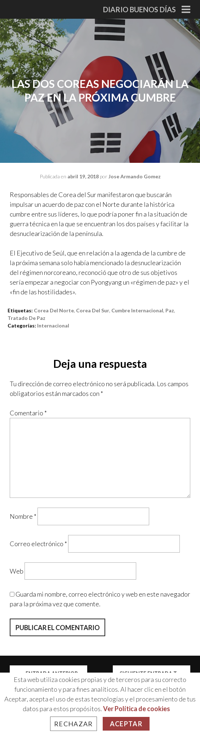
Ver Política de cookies (136, 709)
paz (169, 310)
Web (16, 571)
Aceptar (126, 724)
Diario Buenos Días (139, 9)
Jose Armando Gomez (134, 176)
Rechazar (73, 724)
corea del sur (92, 310)
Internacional (53, 325)
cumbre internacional (137, 310)
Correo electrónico (38, 544)
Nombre (23, 516)
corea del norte (54, 310)
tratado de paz (26, 318)
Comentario (28, 413)
